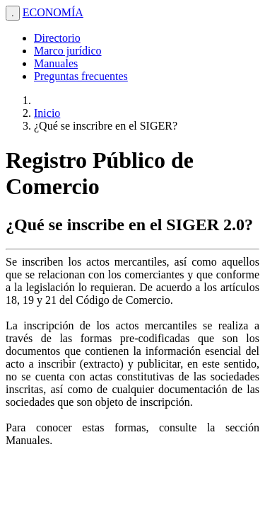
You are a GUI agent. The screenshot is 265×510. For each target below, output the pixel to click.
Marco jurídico (68, 51)
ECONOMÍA (53, 12)
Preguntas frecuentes (81, 76)
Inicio (47, 113)
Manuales (56, 63)
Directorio (57, 38)
